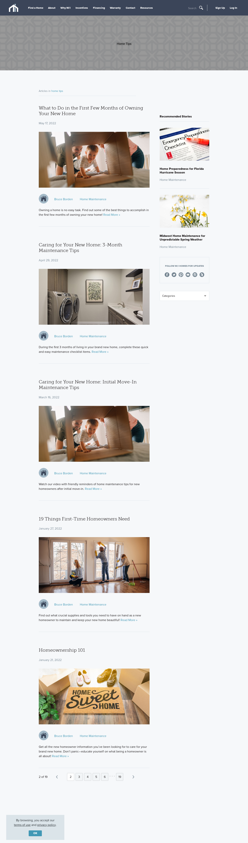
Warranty (115, 8)
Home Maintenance (93, 199)
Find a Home (35, 8)
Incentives (82, 8)
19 (119, 777)
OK (35, 833)
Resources (146, 8)
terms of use (22, 825)
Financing (99, 8)
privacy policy (46, 825)
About (51, 8)
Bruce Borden (63, 199)
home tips (57, 91)
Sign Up (220, 8)
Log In (233, 8)
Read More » (111, 214)
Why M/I (65, 8)
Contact (130, 8)
